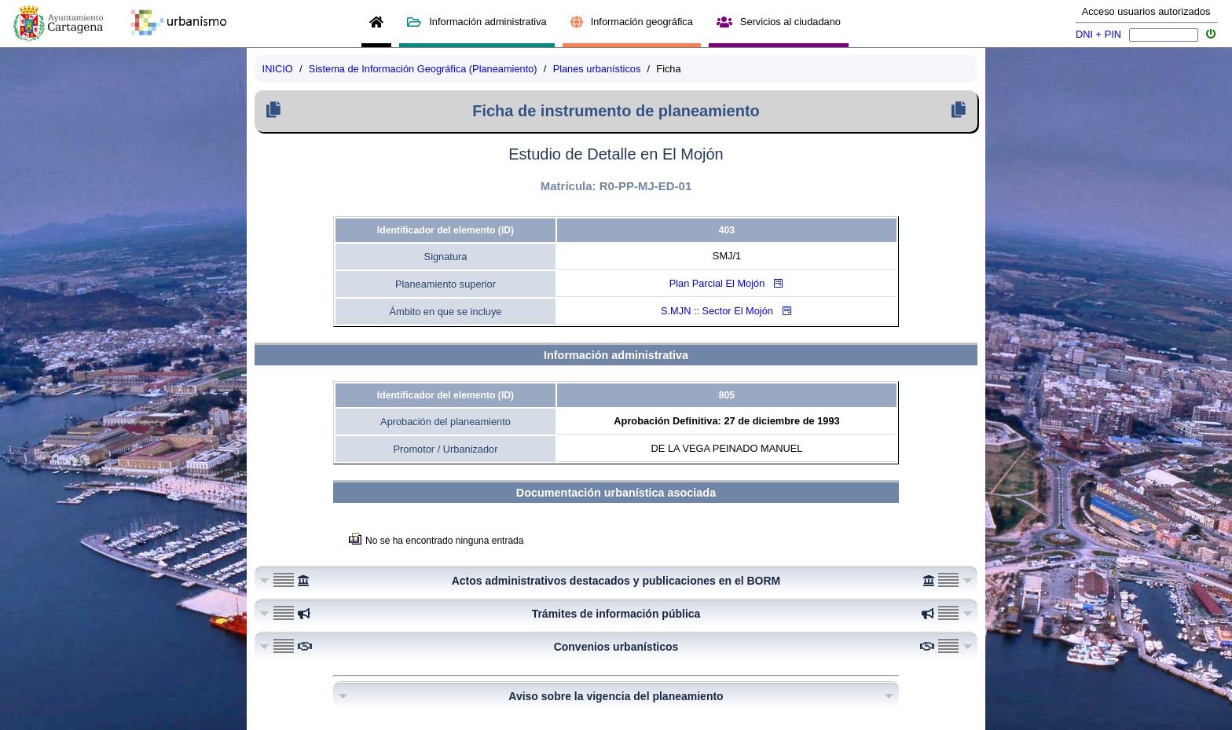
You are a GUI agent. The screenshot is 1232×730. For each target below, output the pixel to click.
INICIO (277, 69)
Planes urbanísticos (597, 69)
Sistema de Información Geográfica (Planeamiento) (423, 69)
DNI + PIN (1098, 34)
